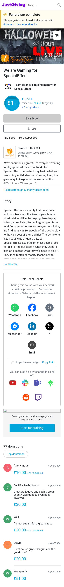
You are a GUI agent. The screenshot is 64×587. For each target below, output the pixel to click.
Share (32, 128)
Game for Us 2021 (29, 148)
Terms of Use (9, 554)
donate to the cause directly (20, 24)
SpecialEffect (39, 152)
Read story (10, 264)
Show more (35, 428)
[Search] (59, 5)
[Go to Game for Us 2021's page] (9, 152)
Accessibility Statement (14, 573)
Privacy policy (9, 561)
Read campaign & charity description (26, 189)
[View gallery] (57, 35)
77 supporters (30, 107)
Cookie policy (9, 567)
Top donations (15, 290)
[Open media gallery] (32, 46)
